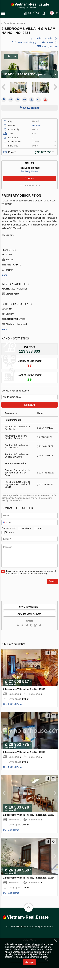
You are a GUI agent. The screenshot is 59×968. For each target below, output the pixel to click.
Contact (29, 178)
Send (52, 581)
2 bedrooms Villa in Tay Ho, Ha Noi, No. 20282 (28, 814)
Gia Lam (36, 125)
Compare (29, 405)
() (29, 13)
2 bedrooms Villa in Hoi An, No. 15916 (24, 689)
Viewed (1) (52, 42)
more (4, 275)
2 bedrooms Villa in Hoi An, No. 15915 (24, 752)
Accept (29, 962)
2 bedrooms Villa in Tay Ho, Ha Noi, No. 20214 (28, 877)
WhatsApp (27, 528)
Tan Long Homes (29, 171)
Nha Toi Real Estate (12, 704)
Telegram (9, 532)
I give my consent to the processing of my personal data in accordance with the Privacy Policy (31, 572)
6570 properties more (29, 185)
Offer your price (49, 46)
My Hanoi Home (11, 830)
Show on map (31, 107)
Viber (40, 528)
